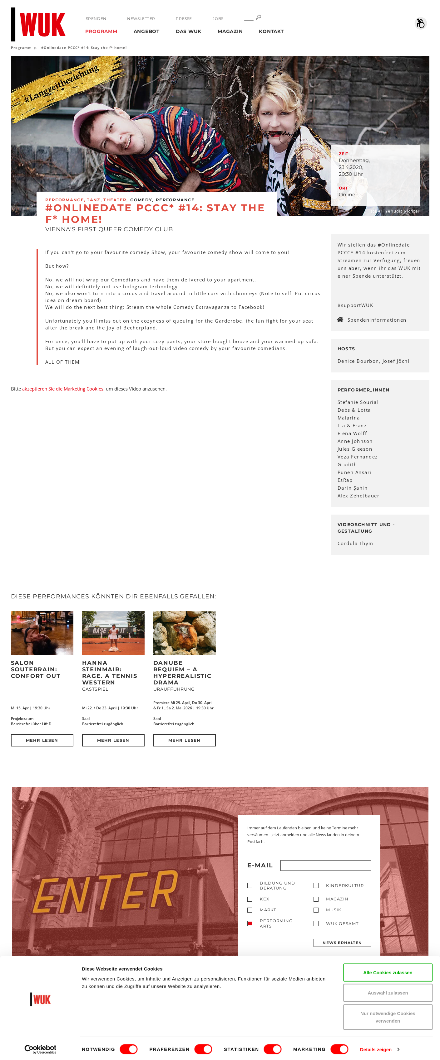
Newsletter (141, 18)
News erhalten (342, 942)
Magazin (230, 31)
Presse (184, 18)
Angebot (147, 31)
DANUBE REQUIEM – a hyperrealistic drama (182, 673)
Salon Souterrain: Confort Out (36, 669)
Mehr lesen (42, 740)
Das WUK (188, 31)
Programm (101, 31)
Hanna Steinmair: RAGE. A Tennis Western (109, 673)
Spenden (96, 18)
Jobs (217, 18)
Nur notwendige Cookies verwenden (387, 1015)
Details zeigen (376, 1047)
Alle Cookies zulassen (388, 970)
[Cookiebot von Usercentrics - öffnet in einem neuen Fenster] (40, 1048)
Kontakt (271, 31)
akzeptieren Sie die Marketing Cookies (62, 389)
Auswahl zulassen (388, 991)
